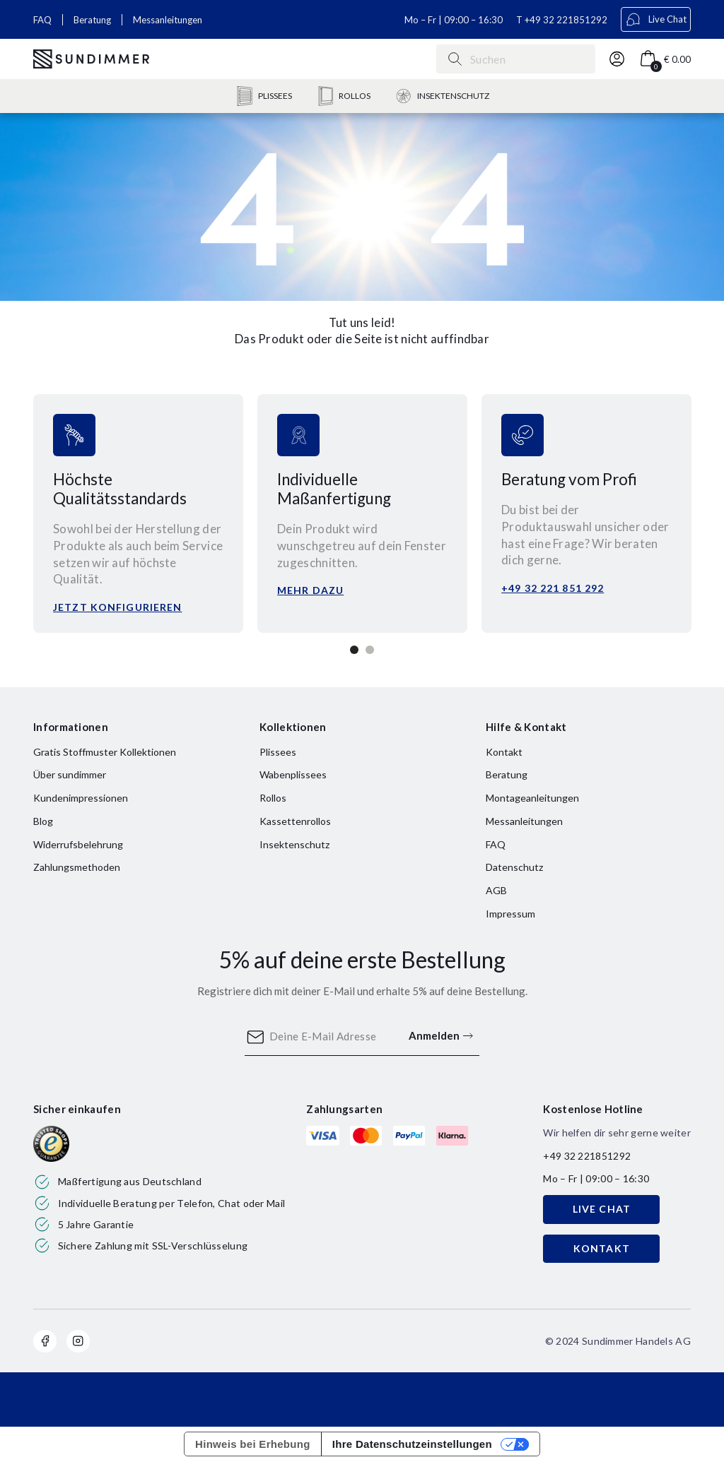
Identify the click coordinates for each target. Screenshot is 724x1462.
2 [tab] (370, 650)
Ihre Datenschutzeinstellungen (412, 1444)
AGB (496, 890)
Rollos (272, 798)
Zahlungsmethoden (76, 867)
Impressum (510, 914)
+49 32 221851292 (566, 19)
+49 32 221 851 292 (552, 588)
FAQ (42, 19)
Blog (43, 821)
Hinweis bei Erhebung (252, 1444)
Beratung (92, 19)
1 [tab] (354, 650)
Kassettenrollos (295, 821)
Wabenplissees (293, 774)
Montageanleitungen (532, 798)
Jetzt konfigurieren (117, 607)
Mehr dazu (310, 590)
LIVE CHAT (602, 1209)
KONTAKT (601, 1248)
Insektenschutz (294, 844)
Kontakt (504, 752)
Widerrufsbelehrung (78, 844)
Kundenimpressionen (80, 798)
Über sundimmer (69, 774)
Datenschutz (514, 867)
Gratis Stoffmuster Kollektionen (104, 752)
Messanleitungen (167, 19)
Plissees (277, 752)
